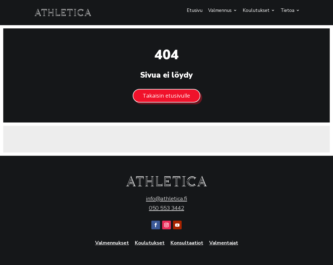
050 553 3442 (166, 208)
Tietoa (287, 11)
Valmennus (220, 11)
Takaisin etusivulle (166, 95)
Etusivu (194, 11)
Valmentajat (223, 243)
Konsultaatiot (187, 243)
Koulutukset (256, 11)
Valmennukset (112, 243)
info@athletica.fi (166, 198)
